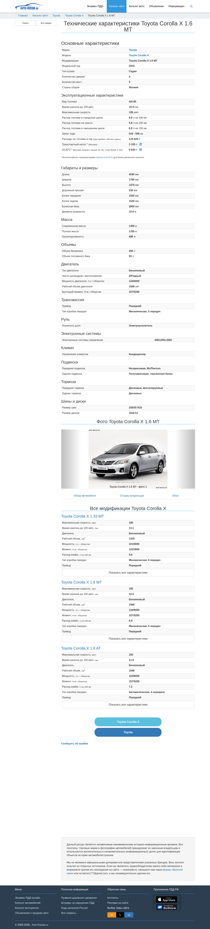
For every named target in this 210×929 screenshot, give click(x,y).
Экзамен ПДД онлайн (27, 897)
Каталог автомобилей (27, 903)
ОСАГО (109, 157)
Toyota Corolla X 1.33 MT (82, 516)
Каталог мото (136, 6)
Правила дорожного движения (79, 897)
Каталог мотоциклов (27, 908)
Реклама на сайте (117, 903)
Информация (177, 6)
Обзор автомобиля (85, 495)
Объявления (156, 6)
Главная (23, 15)
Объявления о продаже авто (31, 913)
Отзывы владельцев (132, 495)
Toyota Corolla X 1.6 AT (81, 648)
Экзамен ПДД (95, 6)
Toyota (56, 15)
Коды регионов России (74, 908)
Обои (175, 495)
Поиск (25, 23)
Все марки (46, 23)
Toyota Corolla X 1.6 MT (81, 582)
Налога (99, 157)
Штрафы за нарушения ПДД (77, 903)
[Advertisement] (35, 76)
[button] (71, 459)
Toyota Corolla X (74, 15)
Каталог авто (116, 6)
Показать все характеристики (128, 572)
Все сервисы (68, 913)
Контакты (112, 897)
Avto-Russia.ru (40, 924)
